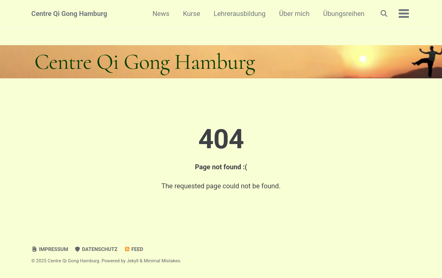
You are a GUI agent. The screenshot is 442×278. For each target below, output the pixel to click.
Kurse (191, 14)
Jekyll (133, 261)
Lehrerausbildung (240, 14)
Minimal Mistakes (162, 261)
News (161, 14)
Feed (133, 249)
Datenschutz (96, 249)
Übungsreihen (344, 14)
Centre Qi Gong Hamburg (69, 14)
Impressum (49, 249)
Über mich (294, 14)
